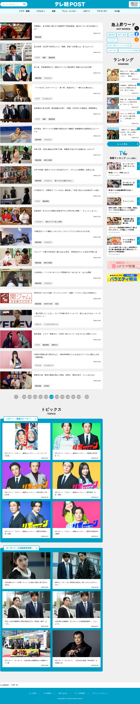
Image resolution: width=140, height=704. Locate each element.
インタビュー (47, 98)
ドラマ (37, 57)
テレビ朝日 (32, 693)
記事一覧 (15, 685)
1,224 (57, 397)
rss (136, 39)
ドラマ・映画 (24, 11)
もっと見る (122, 144)
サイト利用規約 (79, 693)
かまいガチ (112, 50)
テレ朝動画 (47, 693)
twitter (136, 28)
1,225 (62, 397)
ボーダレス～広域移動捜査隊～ (19, 548)
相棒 (44, 57)
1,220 (35, 397)
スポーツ (86, 11)
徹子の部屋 (48, 160)
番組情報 (38, 37)
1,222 (46, 397)
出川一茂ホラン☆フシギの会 (119, 45)
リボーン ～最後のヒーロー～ (19, 419)
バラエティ (40, 11)
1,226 (68, 397)
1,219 (30, 397)
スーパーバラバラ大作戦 (129, 50)
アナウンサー (102, 11)
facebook (136, 34)
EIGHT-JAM (48, 304)
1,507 (87, 397)
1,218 (24, 397)
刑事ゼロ (55, 345)
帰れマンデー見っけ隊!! (54, 222)
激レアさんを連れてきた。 (64, 181)
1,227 (73, 397)
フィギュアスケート (51, 324)
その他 (117, 11)
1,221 (40, 397)
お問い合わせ (62, 693)
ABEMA (132, 35)
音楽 (53, 11)
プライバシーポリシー (100, 693)
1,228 (79, 397)
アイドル (38, 365)
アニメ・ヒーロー (69, 11)
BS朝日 (46, 386)
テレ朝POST (70, 4)
